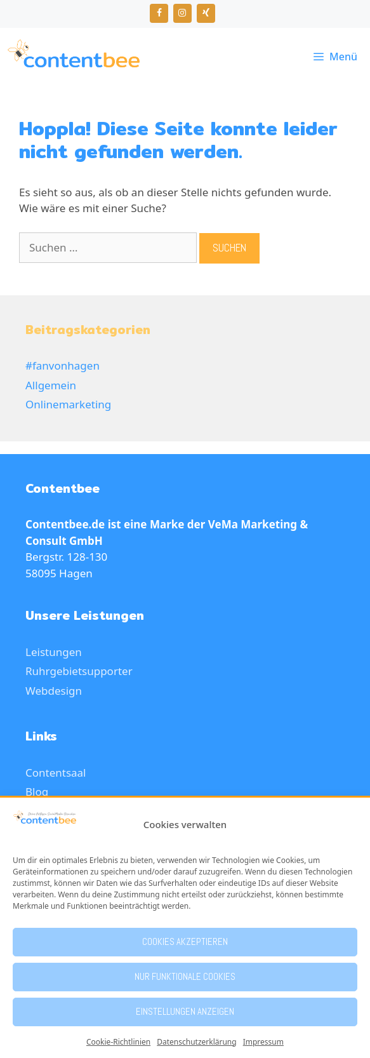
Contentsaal (55, 772)
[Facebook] (159, 13)
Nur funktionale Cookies (185, 976)
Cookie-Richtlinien (118, 1041)
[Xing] (206, 13)
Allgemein (50, 385)
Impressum (263, 1041)
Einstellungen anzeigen (185, 1011)
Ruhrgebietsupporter (79, 671)
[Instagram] (182, 13)
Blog (36, 791)
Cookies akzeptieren (185, 941)
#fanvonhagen (62, 365)
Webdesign (53, 690)
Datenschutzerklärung (196, 1041)
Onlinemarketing (68, 404)
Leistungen (53, 652)
